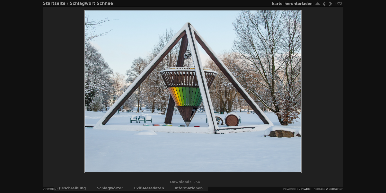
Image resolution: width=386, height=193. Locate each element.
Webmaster (334, 189)
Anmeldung (51, 189)
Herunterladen (298, 4)
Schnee (105, 3)
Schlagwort (82, 3)
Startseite (54, 3)
